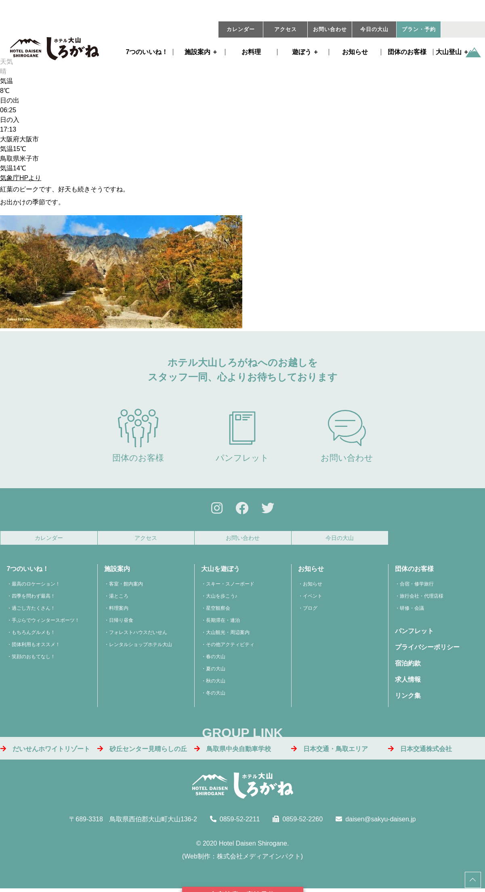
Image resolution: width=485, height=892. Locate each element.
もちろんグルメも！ (33, 635)
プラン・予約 (419, 29)
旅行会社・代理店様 (421, 598)
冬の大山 (215, 695)
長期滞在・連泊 (223, 622)
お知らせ (355, 52)
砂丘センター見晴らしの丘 (142, 750)
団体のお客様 (407, 52)
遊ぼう (301, 52)
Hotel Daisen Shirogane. (254, 845)
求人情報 (408, 681)
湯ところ (118, 598)
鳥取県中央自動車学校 (232, 750)
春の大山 (215, 659)
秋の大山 (215, 683)
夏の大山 (215, 671)
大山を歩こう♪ (221, 598)
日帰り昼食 (121, 622)
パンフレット (242, 435)
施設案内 (197, 52)
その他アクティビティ (230, 647)
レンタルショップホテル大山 (140, 647)
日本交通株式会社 (420, 750)
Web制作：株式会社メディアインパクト (242, 858)
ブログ (310, 610)
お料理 (251, 52)
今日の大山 (374, 29)
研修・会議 (412, 610)
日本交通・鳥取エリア (329, 750)
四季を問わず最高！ (33, 598)
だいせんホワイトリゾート (45, 750)
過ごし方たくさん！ (33, 610)
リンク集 (408, 698)
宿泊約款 (408, 665)
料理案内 (118, 610)
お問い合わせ (330, 29)
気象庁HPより (20, 177)
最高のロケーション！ (36, 586)
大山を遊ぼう (220, 571)
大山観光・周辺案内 (228, 635)
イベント (312, 598)
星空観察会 (218, 610)
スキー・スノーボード (230, 586)
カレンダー (241, 29)
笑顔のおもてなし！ (33, 659)
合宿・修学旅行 (417, 586)
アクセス (285, 29)
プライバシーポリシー (427, 649)
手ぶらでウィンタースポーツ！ (46, 622)
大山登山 (449, 52)
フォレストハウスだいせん (138, 635)
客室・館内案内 (126, 586)
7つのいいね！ (147, 52)
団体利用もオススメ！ (36, 647)
